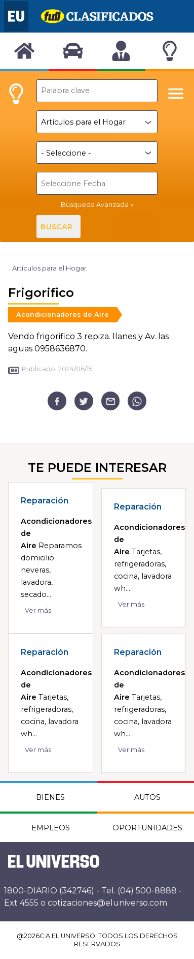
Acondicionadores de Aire (62, 314)
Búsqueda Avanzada (95, 204)
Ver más (38, 610)
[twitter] (83, 401)
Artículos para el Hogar (49, 268)
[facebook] (57, 401)
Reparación (44, 500)
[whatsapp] (137, 401)
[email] (110, 401)
